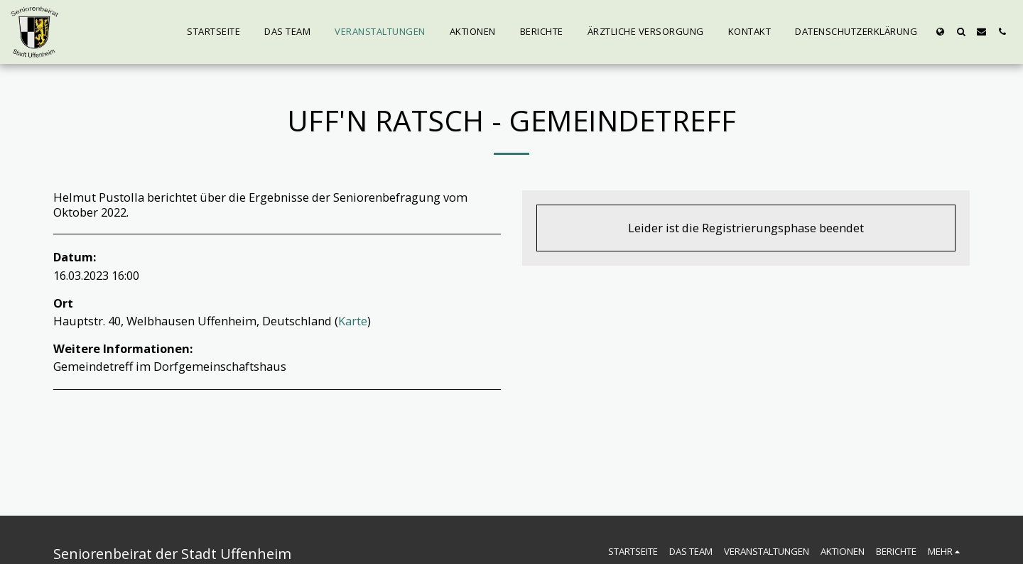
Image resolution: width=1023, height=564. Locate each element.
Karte (352, 321)
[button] (960, 31)
